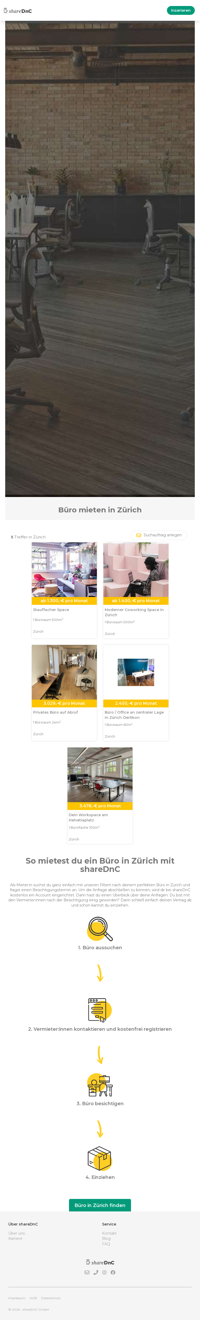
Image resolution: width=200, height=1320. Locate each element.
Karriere (15, 1238)
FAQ (106, 1244)
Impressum (17, 1298)
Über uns (16, 1233)
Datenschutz (51, 1298)
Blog (106, 1238)
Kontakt (109, 1233)
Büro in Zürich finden (100, 1205)
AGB (33, 1298)
